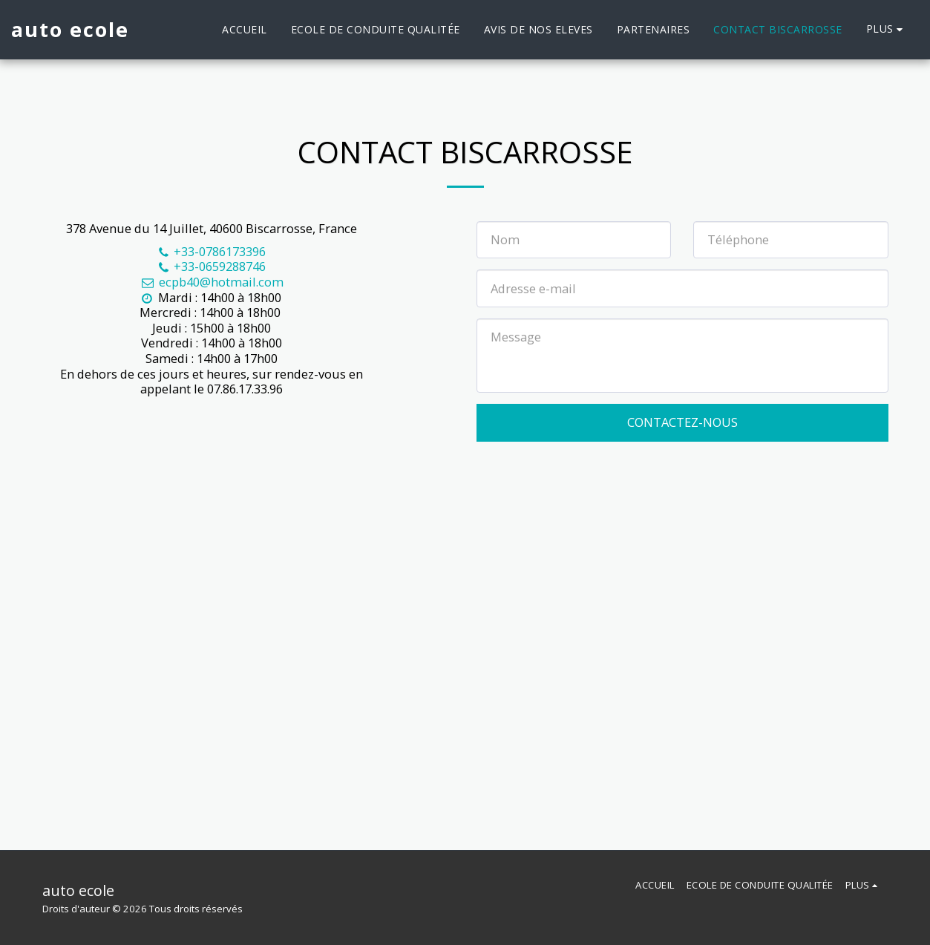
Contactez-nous (682, 422)
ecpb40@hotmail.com (212, 281)
